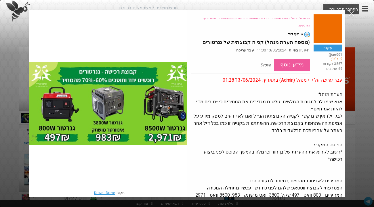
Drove (104, 192)
